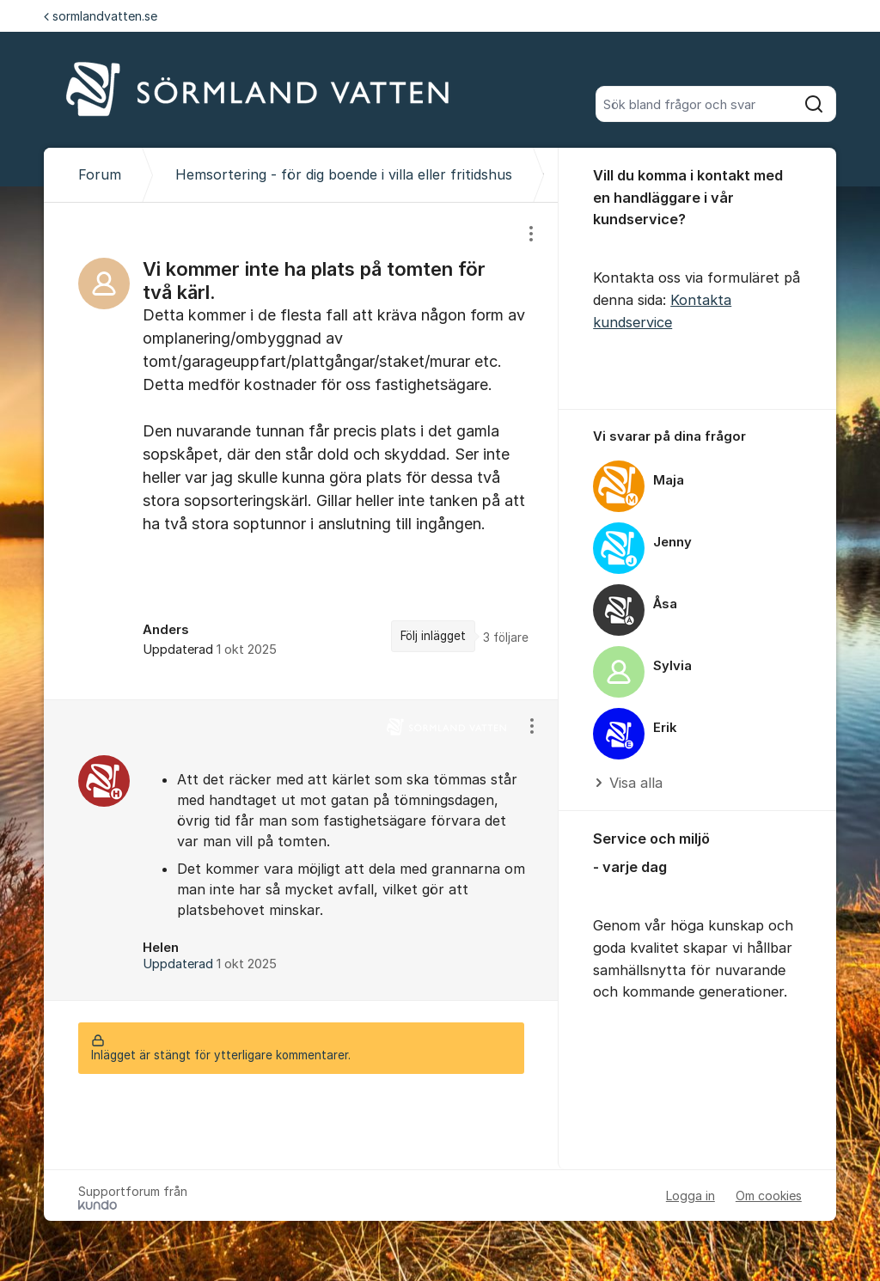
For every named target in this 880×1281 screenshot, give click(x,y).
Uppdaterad (210, 964)
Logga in (690, 1195)
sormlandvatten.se (100, 16)
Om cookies (769, 1195)
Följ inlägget (433, 636)
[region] (301, 450)
